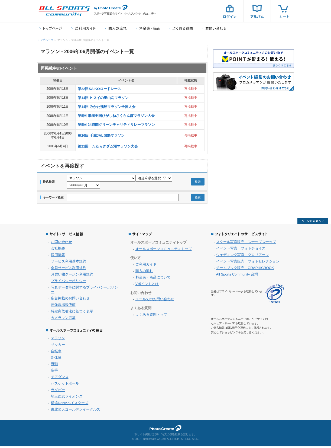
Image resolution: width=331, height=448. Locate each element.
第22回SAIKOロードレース (99, 89)
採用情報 (58, 256)
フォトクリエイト (165, 430)
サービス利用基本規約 (68, 263)
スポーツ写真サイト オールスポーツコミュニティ (64, 11)
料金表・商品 (148, 28)
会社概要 (58, 250)
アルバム (257, 11)
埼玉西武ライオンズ (67, 398)
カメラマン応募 (63, 319)
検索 (198, 182)
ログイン (229, 11)
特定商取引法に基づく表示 (72, 313)
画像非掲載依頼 (63, 306)
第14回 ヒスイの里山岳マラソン (103, 98)
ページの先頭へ (312, 222)
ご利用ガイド (83, 28)
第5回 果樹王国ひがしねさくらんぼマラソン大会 (116, 116)
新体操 (56, 359)
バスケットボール (65, 385)
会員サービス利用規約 (68, 269)
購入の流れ (115, 28)
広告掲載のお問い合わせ (70, 300)
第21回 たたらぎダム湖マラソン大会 (108, 146)
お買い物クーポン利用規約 (72, 276)
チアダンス (60, 378)
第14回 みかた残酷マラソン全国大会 (106, 107)
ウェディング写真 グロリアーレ (242, 256)
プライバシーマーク (274, 295)
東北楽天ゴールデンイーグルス (75, 411)
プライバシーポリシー (68, 282)
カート (284, 11)
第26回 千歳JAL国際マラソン (101, 135)
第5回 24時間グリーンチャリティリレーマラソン (116, 125)
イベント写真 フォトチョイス (240, 250)
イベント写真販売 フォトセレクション (248, 263)
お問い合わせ (214, 28)
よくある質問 (181, 28)
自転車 (56, 353)
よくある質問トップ (151, 316)
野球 (54, 365)
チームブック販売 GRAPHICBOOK (245, 269)
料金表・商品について (153, 279)
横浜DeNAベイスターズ (70, 404)
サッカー (58, 346)
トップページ (50, 28)
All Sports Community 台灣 (237, 276)
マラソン (58, 340)
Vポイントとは (147, 285)
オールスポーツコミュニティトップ (163, 250)
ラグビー (58, 391)
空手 (54, 372)
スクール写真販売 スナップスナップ (246, 243)
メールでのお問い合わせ (154, 301)
